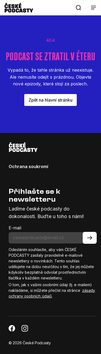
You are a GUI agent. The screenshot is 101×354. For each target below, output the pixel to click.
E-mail (15, 228)
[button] (78, 7)
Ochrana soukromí (28, 166)
